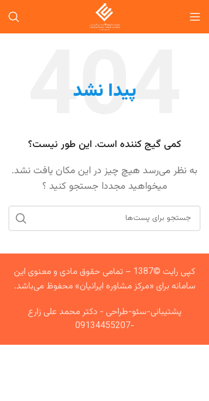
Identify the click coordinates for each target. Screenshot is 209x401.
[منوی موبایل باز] (195, 17)
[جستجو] (14, 17)
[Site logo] (104, 17)
